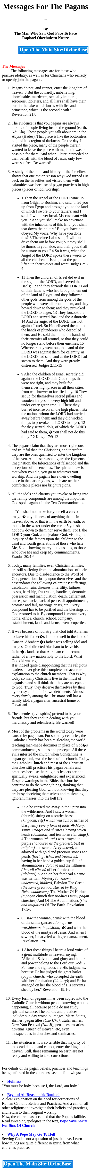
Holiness (14, 1081)
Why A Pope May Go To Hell (31, 1134)
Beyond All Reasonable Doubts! (33, 1095)
